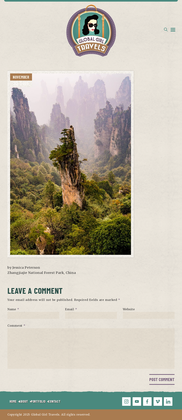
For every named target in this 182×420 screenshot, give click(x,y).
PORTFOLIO (38, 401)
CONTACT (54, 401)
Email (71, 309)
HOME (13, 401)
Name (13, 309)
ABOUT (23, 401)
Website (129, 309)
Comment (16, 325)
